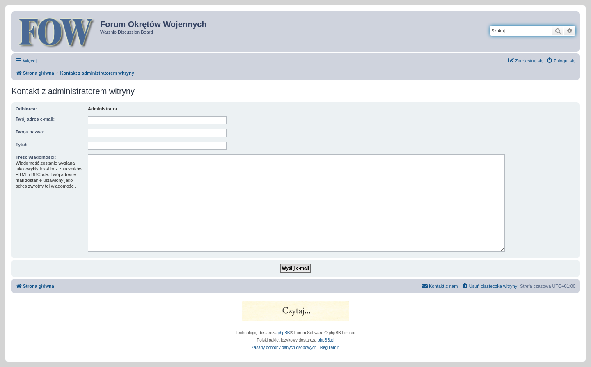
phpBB (284, 332)
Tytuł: (21, 144)
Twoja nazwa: (30, 131)
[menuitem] (560, 61)
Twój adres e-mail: (35, 119)
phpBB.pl (326, 340)
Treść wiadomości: (36, 157)
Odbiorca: (26, 108)
